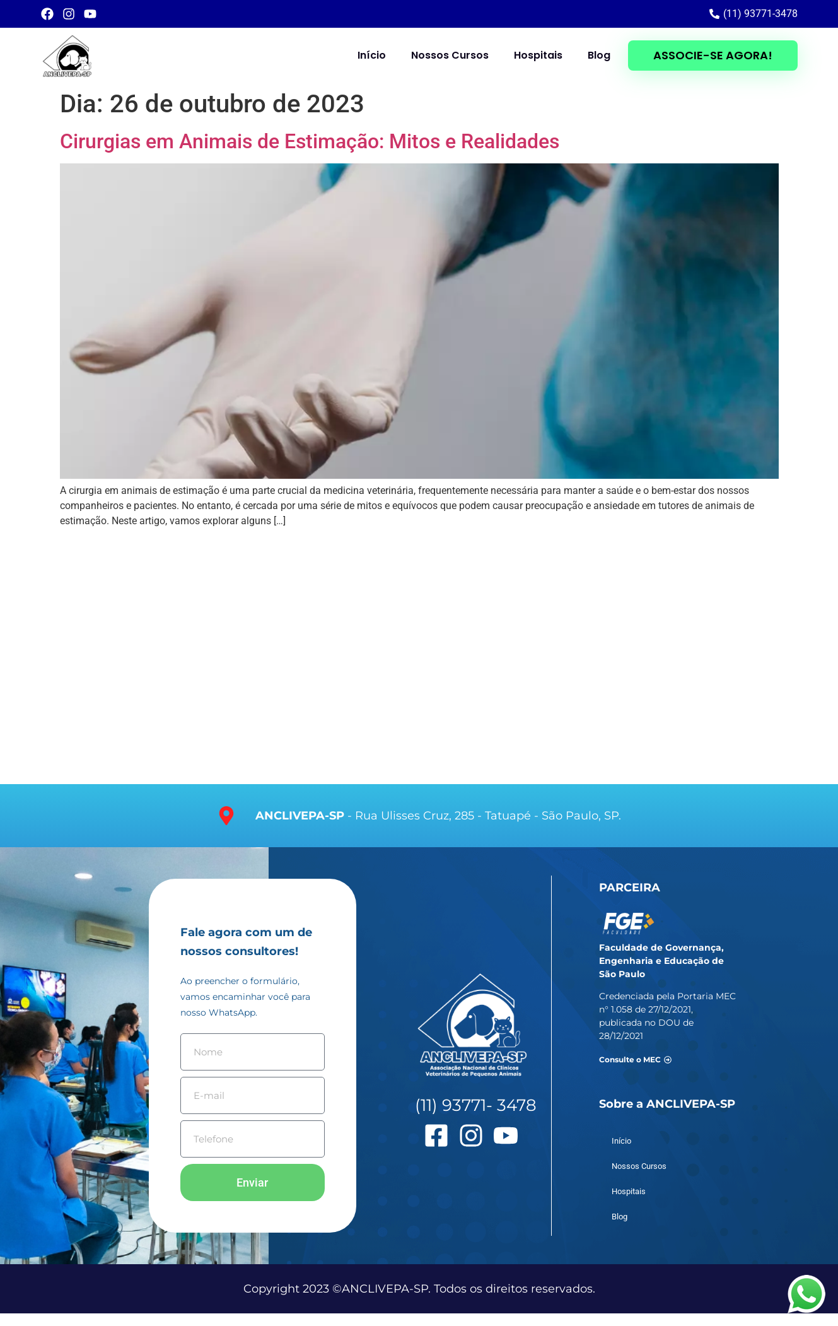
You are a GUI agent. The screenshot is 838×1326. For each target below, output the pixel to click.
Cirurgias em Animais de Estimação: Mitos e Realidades (309, 141)
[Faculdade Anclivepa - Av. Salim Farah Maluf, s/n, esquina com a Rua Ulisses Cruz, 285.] (419, 660)
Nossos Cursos (450, 55)
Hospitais (538, 55)
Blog (599, 55)
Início (372, 55)
